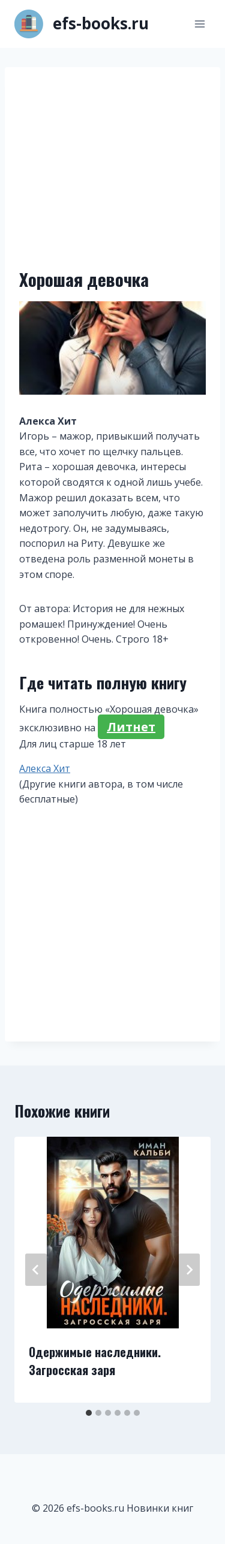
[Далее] (189, 1270)
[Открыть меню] (199, 23)
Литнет (131, 727)
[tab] (89, 1413)
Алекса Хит (44, 768)
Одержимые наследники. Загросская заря (95, 1361)
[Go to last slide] (36, 1270)
